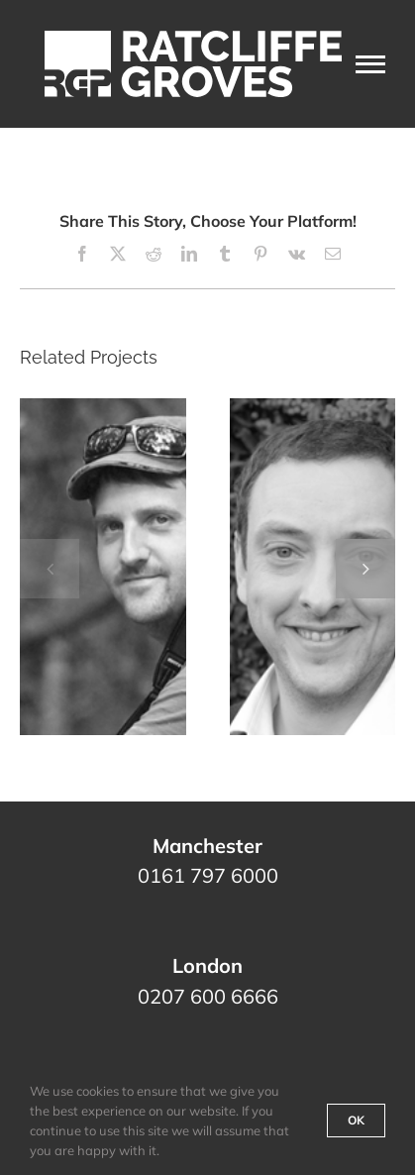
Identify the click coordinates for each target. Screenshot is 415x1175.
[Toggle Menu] (370, 64)
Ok (356, 1120)
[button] (49, 568)
